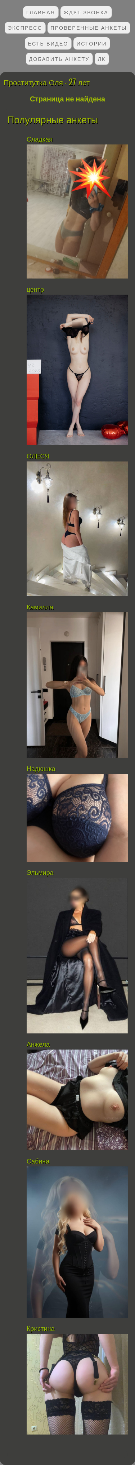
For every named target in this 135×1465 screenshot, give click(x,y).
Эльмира (40, 872)
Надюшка (41, 768)
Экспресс (25, 27)
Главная (40, 12)
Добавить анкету (59, 58)
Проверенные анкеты (88, 27)
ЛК (102, 58)
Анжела (38, 1044)
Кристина (41, 1328)
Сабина (38, 1161)
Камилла (41, 607)
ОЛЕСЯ (39, 456)
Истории (92, 43)
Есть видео (48, 43)
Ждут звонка (85, 12)
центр (36, 289)
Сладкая (40, 139)
